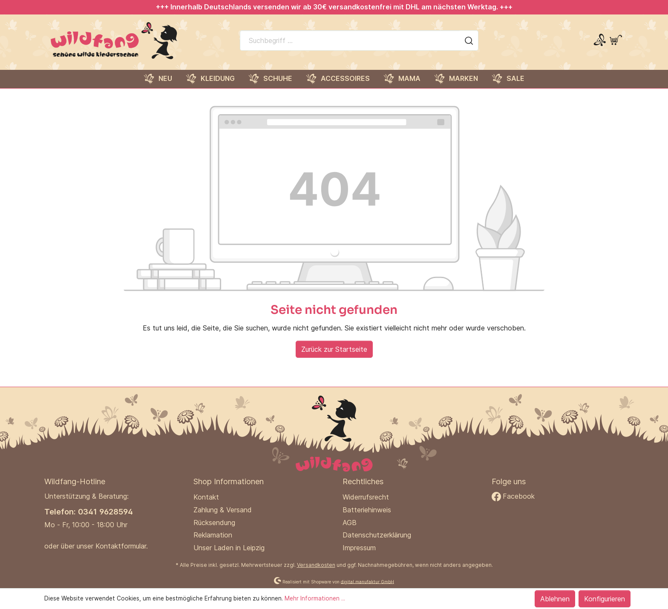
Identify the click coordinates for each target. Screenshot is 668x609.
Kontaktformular (120, 546)
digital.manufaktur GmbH (367, 581)
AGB (350, 522)
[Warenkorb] (616, 40)
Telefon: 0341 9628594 (88, 511)
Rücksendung (214, 522)
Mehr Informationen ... (315, 598)
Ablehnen (555, 599)
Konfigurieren (604, 599)
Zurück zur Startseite (334, 349)
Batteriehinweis (367, 510)
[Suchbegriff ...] (350, 40)
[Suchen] (469, 40)
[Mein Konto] (600, 40)
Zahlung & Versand (222, 510)
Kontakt (206, 497)
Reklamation (212, 535)
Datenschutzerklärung (377, 535)
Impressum (359, 547)
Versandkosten (316, 565)
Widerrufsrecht (366, 497)
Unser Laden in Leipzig (229, 547)
